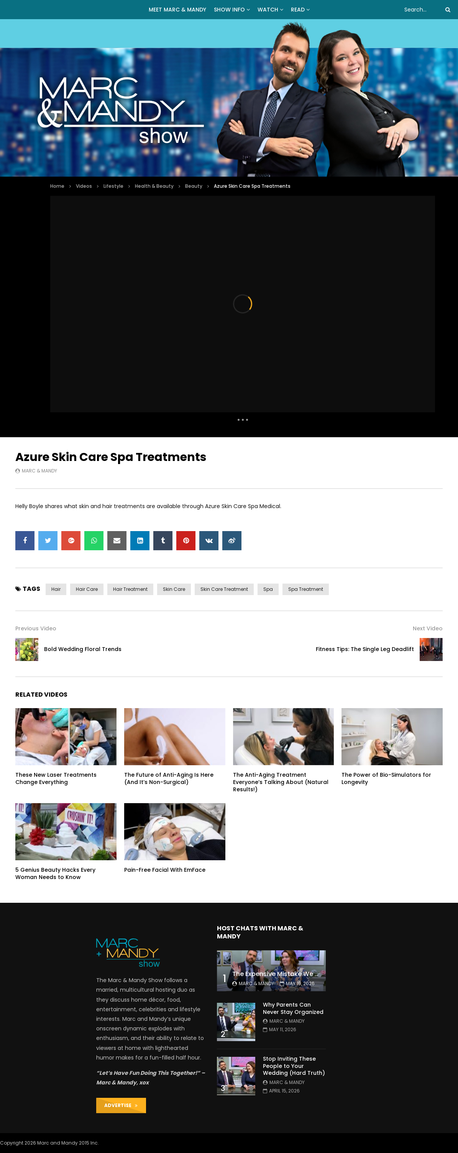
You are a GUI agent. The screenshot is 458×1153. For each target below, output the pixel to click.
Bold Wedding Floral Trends (82, 649)
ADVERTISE (121, 1105)
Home (57, 186)
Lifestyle (113, 186)
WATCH (268, 9)
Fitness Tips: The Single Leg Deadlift (365, 649)
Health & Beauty (154, 186)
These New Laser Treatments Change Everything (56, 778)
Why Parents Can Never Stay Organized (293, 1008)
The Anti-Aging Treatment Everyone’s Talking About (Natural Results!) (280, 782)
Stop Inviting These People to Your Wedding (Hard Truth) (294, 1066)
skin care (174, 589)
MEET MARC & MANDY (177, 9)
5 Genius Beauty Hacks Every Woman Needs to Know (55, 873)
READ (298, 9)
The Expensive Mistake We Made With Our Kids (303, 973)
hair (56, 589)
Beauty (193, 186)
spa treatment (305, 589)
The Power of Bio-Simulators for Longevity (386, 778)
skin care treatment (224, 589)
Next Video (428, 628)
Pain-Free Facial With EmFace (164, 870)
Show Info (229, 9)
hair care (87, 589)
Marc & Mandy (39, 470)
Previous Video (35, 628)
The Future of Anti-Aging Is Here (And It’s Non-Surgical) (168, 778)
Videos (84, 186)
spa (268, 589)
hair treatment (130, 589)
